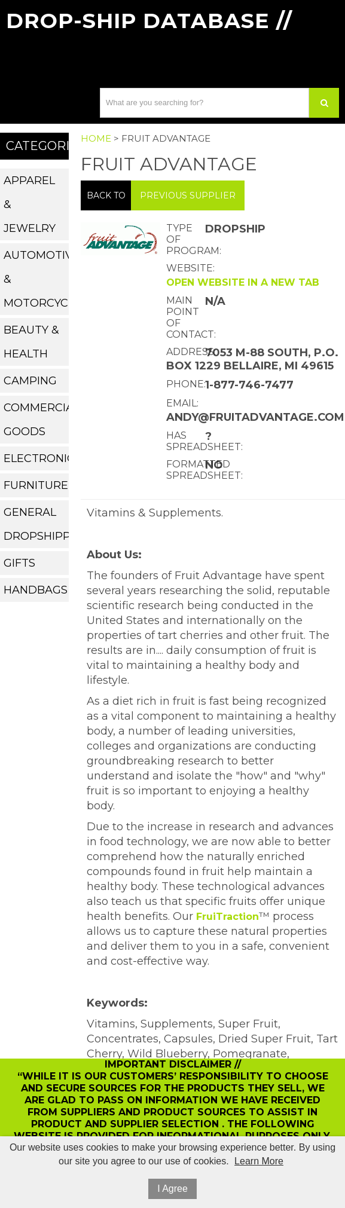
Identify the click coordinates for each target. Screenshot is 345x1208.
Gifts (19, 563)
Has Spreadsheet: (184, 441)
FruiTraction (227, 916)
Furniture (36, 485)
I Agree (172, 1188)
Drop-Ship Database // (149, 20)
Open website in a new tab (242, 282)
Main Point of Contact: (184, 317)
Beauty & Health (31, 341)
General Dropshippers (36, 524)
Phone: (184, 384)
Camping (30, 380)
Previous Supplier (188, 195)
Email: (182, 403)
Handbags (36, 590)
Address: (184, 351)
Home (96, 138)
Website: (184, 268)
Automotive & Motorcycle (36, 279)
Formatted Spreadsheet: (184, 469)
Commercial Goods (36, 419)
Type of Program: (184, 239)
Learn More (258, 1161)
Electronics (36, 458)
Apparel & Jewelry (30, 204)
